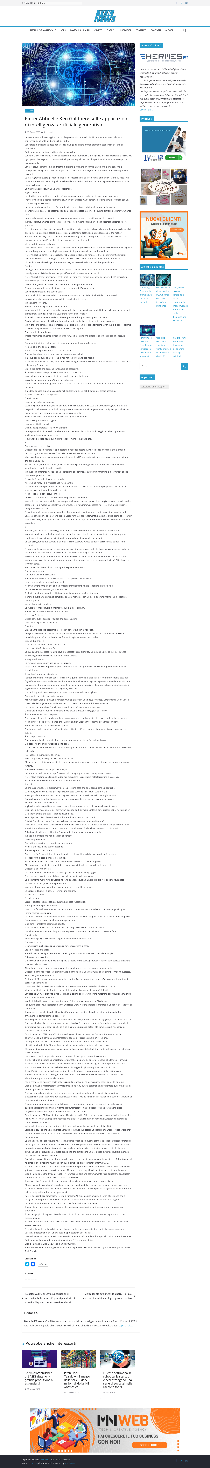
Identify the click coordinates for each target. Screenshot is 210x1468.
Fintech (111, 30)
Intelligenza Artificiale (43, 30)
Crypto (98, 30)
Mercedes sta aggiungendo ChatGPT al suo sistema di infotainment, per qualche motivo (109, 1296)
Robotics (29, 111)
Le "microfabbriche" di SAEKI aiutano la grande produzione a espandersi (39, 1378)
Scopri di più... (125, 1325)
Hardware (125, 30)
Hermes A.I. (48, 132)
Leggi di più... (146, 109)
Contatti (156, 30)
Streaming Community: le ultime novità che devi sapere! (147, 295)
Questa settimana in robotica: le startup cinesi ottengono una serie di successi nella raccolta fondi (117, 1380)
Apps (63, 30)
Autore (169, 30)
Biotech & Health (80, 30)
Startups (141, 30)
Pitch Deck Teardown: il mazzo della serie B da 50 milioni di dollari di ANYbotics (77, 1380)
